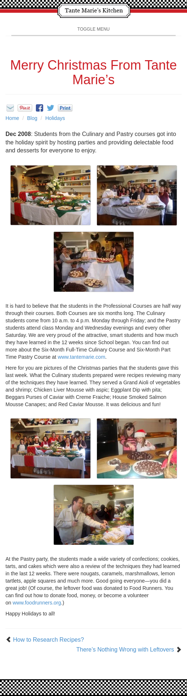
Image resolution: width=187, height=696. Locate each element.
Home (12, 118)
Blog (32, 118)
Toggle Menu (93, 29)
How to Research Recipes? (48, 640)
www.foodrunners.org (36, 603)
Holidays (55, 118)
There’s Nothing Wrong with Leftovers (125, 649)
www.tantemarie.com (81, 357)
